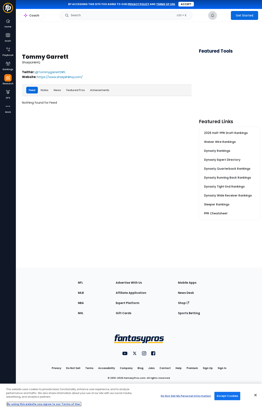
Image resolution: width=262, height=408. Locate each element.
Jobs (151, 368)
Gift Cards (123, 313)
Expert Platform (127, 303)
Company (126, 368)
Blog (140, 368)
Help (179, 368)
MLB (81, 293)
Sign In (222, 368)
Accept (186, 4)
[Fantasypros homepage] (8, 10)
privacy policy (138, 4)
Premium (192, 368)
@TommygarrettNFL (50, 72)
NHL (80, 313)
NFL (80, 283)
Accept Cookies (227, 396)
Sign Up (208, 368)
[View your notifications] (212, 15)
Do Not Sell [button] (73, 368)
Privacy (56, 368)
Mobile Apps (187, 283)
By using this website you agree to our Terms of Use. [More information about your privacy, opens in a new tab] (44, 404)
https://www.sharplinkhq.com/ (60, 77)
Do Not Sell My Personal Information (186, 396)
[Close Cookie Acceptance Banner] (255, 395)
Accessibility (106, 368)
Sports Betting (189, 313)
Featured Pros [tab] (75, 90)
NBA (81, 303)
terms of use (165, 4)
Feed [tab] (32, 90)
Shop (183, 303)
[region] (131, 396)
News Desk (186, 293)
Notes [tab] (44, 90)
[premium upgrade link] (223, 15)
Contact (165, 368)
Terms (89, 368)
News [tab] (57, 90)
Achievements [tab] (99, 90)
